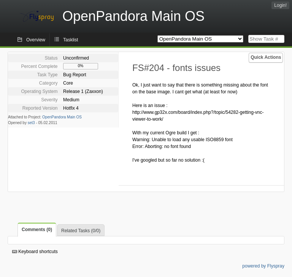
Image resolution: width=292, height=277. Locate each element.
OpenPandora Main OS (62, 117)
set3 (31, 123)
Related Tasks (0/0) (80, 230)
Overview (35, 39)
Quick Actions (266, 57)
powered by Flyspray (263, 266)
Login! (280, 5)
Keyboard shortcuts (35, 251)
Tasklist (70, 39)
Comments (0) (37, 229)
